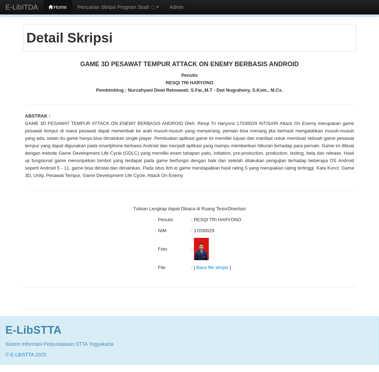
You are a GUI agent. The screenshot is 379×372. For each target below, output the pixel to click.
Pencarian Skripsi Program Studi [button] (118, 7)
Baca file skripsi (212, 267)
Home (57, 7)
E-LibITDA (21, 7)
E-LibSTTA (22, 354)
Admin (177, 7)
